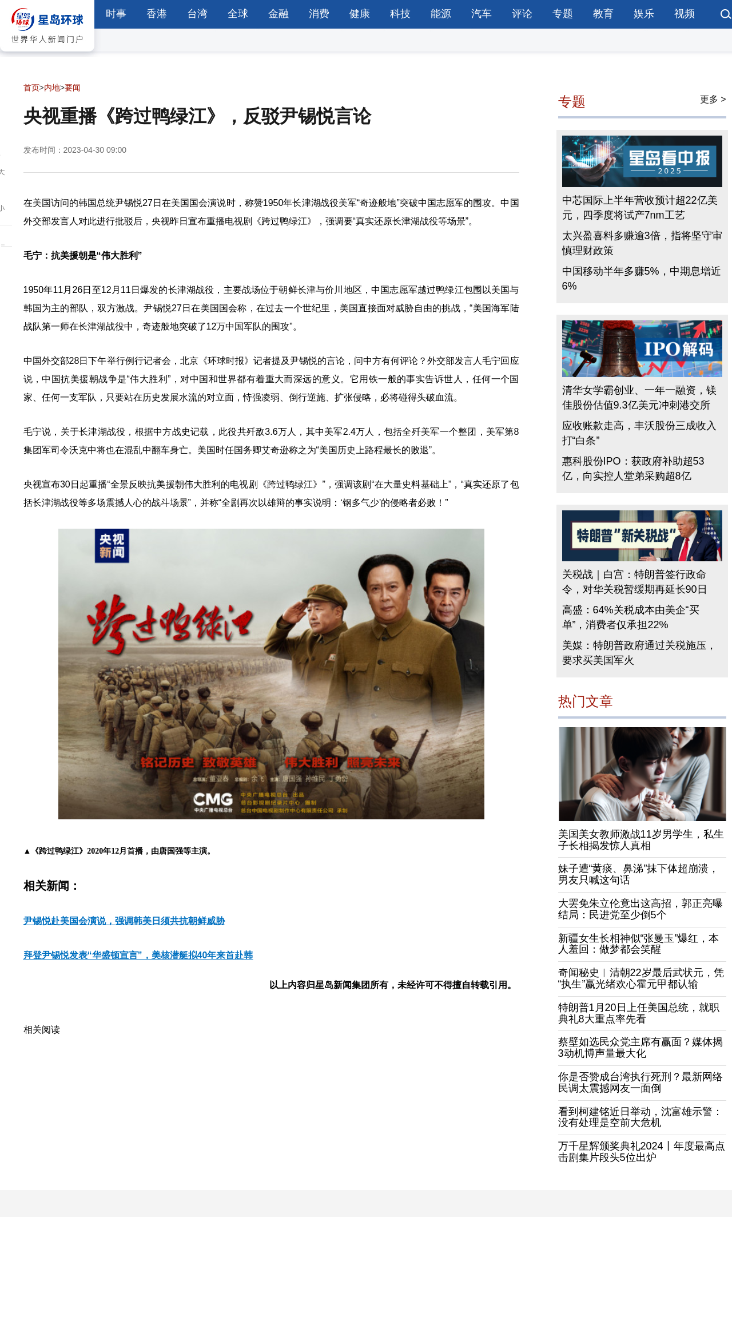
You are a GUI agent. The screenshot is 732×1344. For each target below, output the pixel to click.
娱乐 (644, 13)
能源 (441, 13)
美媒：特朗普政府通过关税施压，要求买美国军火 (639, 653)
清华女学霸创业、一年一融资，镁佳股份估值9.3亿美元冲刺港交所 (639, 397)
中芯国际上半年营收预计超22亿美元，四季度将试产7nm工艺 (640, 208)
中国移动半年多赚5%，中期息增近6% (641, 278)
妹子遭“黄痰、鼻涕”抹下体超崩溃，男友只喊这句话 (638, 874)
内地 (52, 87)
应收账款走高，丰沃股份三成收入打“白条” (639, 433)
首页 (31, 87)
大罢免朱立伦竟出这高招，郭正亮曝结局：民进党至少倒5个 (640, 909)
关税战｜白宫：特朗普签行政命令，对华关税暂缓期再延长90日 (634, 582)
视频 (684, 13)
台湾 (197, 13)
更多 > (713, 99)
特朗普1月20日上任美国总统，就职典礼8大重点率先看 (638, 1013)
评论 (522, 13)
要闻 (73, 87)
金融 (278, 13)
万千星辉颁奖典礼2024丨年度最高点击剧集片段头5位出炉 (641, 1151)
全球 (238, 13)
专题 (562, 13)
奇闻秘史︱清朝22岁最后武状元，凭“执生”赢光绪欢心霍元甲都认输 (641, 978)
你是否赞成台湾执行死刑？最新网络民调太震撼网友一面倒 (640, 1082)
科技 (400, 13)
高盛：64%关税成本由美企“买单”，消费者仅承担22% (630, 617)
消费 (319, 13)
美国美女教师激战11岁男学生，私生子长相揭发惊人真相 (641, 839)
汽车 (481, 13)
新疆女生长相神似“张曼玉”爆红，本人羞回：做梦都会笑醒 (638, 944)
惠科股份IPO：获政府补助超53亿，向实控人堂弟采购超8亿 (633, 468)
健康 (359, 13)
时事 (116, 13)
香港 (156, 13)
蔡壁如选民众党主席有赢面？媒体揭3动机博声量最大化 (640, 1047)
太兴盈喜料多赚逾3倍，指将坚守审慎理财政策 (642, 243)
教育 (603, 13)
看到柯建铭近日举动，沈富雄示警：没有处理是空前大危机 (640, 1117)
